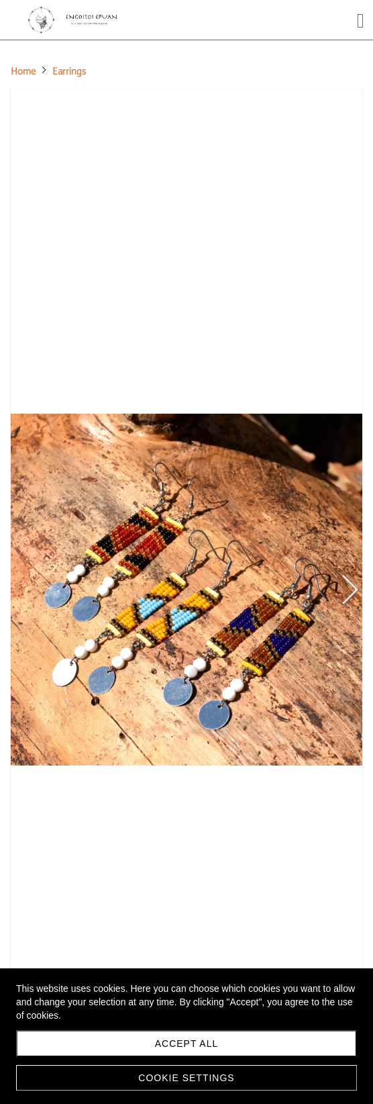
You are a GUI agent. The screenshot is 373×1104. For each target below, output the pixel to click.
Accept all (187, 1043)
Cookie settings (186, 1077)
